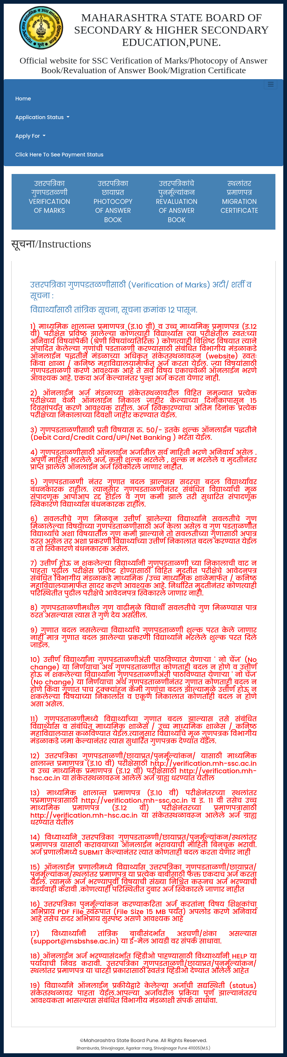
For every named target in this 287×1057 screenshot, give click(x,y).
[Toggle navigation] (270, 84)
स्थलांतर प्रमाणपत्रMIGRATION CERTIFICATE (239, 197)
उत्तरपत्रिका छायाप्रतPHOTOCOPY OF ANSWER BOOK (113, 201)
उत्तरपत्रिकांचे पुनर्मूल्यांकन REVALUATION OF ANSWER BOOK (176, 201)
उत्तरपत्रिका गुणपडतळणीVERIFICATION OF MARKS (49, 197)
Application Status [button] (40, 117)
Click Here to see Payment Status (59, 154)
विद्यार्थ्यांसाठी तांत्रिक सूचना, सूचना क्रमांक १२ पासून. (113, 310)
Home (23, 98)
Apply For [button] (28, 136)
